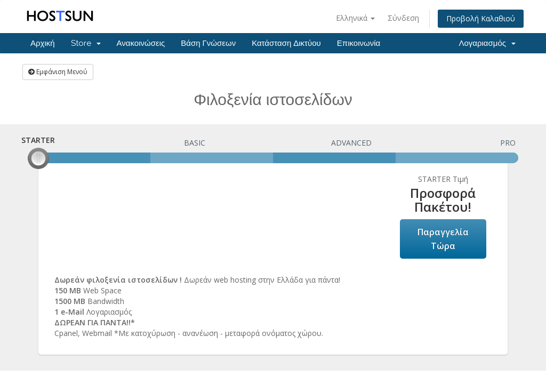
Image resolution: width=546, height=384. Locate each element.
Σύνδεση (403, 18)
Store (86, 43)
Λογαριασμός (487, 43)
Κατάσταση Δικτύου (286, 43)
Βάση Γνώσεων (208, 43)
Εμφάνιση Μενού (57, 71)
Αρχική (42, 43)
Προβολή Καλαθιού (480, 18)
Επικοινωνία (358, 43)
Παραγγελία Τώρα (443, 239)
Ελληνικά (355, 18)
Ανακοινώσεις (141, 43)
